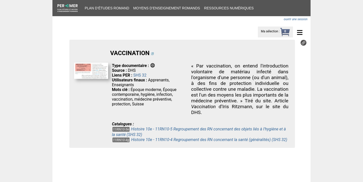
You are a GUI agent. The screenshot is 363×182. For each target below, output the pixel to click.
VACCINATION (129, 53)
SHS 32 (139, 75)
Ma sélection (269, 31)
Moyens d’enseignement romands (166, 8)
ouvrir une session (296, 19)
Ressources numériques (229, 8)
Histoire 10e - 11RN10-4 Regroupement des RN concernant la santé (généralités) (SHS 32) (209, 139)
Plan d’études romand (107, 8)
